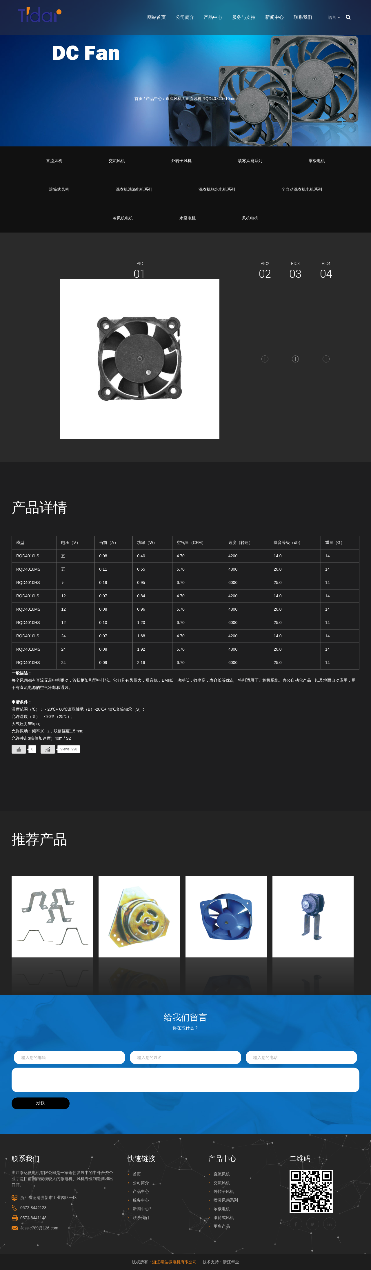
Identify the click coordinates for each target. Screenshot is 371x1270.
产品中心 (213, 17)
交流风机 (117, 160)
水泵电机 (187, 218)
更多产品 (222, 1226)
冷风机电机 (123, 218)
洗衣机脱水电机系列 (217, 189)
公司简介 (185, 17)
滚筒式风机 (59, 189)
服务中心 (141, 1200)
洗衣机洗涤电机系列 (134, 189)
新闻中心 (274, 17)
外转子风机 (181, 160)
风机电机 (250, 218)
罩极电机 (317, 160)
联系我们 (303, 17)
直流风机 (174, 98)
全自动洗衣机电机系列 (301, 189)
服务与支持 (243, 17)
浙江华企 (231, 1262)
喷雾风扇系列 (250, 160)
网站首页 (156, 17)
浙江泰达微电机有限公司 (174, 1262)
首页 (138, 98)
